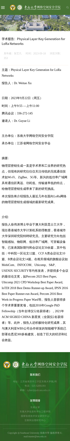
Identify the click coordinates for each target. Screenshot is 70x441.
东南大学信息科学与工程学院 (35, 411)
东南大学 (35, 407)
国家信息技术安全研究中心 (35, 416)
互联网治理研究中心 (35, 420)
